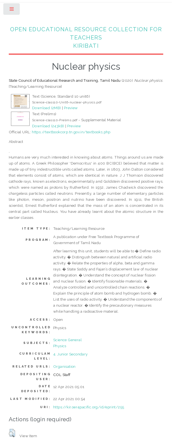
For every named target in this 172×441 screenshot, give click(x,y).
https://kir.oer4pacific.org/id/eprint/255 (88, 407)
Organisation (64, 366)
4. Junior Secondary (70, 354)
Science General (67, 340)
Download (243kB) (48, 126)
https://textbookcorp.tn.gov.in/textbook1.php (71, 132)
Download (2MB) (46, 108)
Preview (71, 108)
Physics (59, 346)
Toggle (12, 10)
